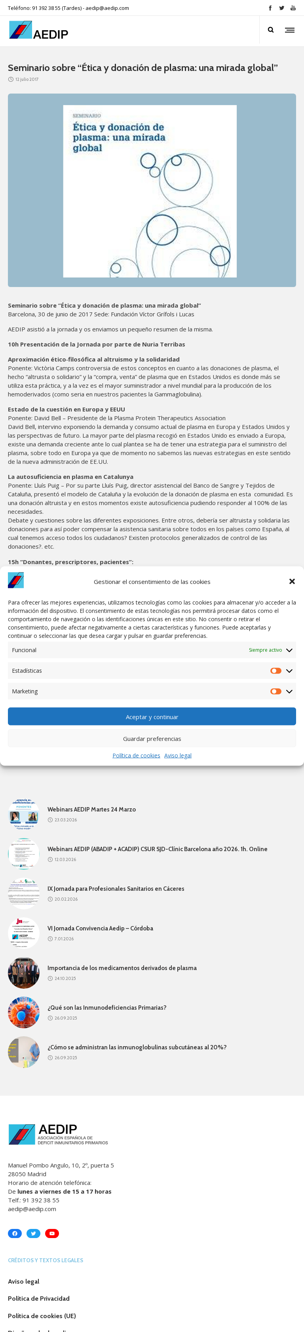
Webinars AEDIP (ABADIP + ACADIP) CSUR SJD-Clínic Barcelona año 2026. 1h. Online (158, 849)
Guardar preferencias (152, 738)
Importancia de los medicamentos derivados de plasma (122, 968)
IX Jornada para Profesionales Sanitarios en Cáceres (116, 888)
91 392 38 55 (41, 1200)
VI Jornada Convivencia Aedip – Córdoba (100, 928)
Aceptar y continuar (152, 716)
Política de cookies (136, 755)
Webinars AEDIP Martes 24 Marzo (92, 809)
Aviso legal (178, 755)
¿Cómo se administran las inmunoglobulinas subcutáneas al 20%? (137, 1047)
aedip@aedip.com (107, 7)
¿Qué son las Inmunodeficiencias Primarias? (107, 1007)
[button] (292, 581)
